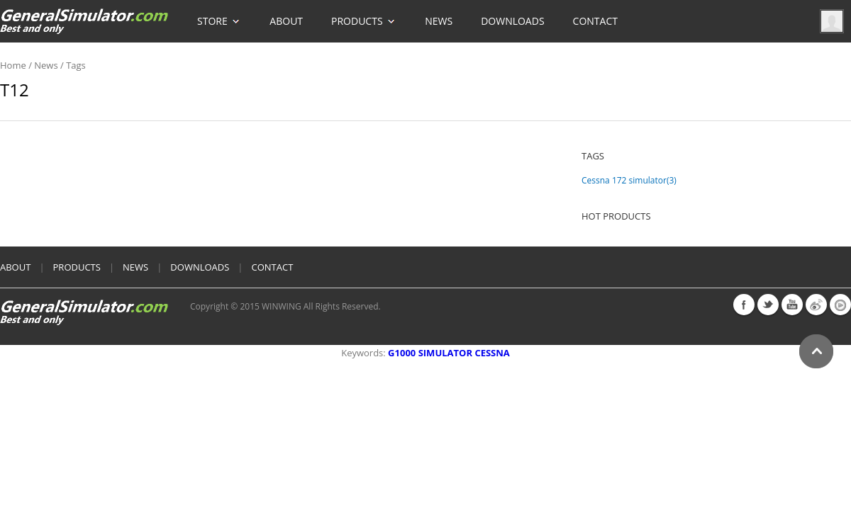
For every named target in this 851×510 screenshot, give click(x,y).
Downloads (512, 21)
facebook (744, 304)
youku (840, 304)
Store (219, 14)
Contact (595, 21)
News (438, 21)
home (13, 65)
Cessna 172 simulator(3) (629, 180)
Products (363, 14)
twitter (768, 304)
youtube (792, 304)
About (286, 21)
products (77, 267)
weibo (816, 304)
